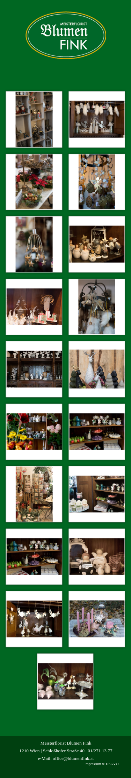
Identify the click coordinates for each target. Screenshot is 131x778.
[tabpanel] (66, 750)
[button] (34, 119)
